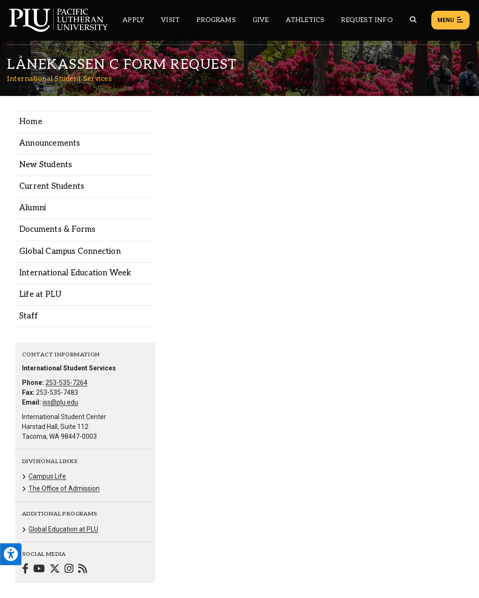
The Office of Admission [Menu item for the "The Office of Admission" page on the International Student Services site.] (64, 488)
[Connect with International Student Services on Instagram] (69, 569)
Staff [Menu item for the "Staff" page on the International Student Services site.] (28, 316)
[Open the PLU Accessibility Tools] (11, 554)
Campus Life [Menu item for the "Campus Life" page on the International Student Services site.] (47, 476)
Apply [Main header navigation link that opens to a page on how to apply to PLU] (133, 20)
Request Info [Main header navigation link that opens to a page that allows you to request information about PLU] (366, 20)
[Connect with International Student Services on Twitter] (55, 569)
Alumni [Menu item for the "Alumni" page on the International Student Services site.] (32, 208)
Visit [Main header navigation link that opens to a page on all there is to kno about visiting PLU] (170, 20)
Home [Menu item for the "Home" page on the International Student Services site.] (30, 121)
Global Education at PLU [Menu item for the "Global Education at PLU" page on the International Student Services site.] (63, 529)
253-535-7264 (66, 382)
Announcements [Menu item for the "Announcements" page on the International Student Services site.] (49, 143)
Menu (450, 20)
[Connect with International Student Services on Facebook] (25, 569)
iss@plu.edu (60, 402)
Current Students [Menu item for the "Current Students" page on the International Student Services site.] (51, 186)
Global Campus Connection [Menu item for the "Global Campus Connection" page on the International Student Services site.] (70, 251)
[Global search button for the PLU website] (413, 19)
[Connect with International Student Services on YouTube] (39, 569)
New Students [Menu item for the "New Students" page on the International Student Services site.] (45, 165)
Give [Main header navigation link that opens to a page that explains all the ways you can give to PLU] (261, 20)
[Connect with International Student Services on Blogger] (82, 569)
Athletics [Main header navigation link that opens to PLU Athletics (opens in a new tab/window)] (305, 20)
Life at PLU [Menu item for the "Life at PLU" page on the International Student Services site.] (40, 294)
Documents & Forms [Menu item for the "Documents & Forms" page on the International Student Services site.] (57, 229)
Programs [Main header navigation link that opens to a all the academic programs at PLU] (216, 20)
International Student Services (59, 78)
